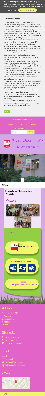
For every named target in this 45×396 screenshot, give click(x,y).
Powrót (11, 232)
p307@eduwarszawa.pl (13, 343)
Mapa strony (28, 119)
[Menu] (22, 185)
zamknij (7, 111)
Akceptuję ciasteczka (27, 10)
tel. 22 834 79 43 (10, 337)
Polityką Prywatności (17, 4)
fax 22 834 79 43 (10, 340)
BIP (5, 356)
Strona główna (17, 119)
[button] (2, 168)
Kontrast (34, 124)
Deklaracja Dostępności (13, 365)
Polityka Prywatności (12, 362)
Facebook (7, 359)
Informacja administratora (22, 128)
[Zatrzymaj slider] (22, 180)
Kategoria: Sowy (26, 191)
